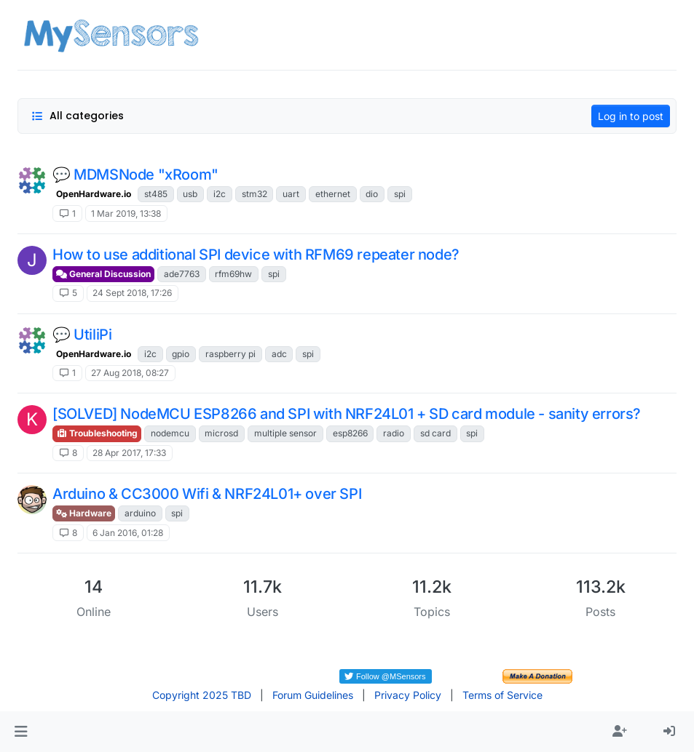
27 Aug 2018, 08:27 (130, 372)
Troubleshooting (97, 433)
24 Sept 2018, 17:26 (132, 292)
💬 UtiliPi (81, 334)
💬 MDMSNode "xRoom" (135, 174)
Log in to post (630, 116)
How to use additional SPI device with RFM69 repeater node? (256, 254)
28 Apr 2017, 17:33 (129, 452)
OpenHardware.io (93, 193)
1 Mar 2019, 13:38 (126, 213)
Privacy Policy (407, 695)
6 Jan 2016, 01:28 (127, 532)
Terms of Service (502, 695)
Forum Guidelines (312, 695)
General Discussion (103, 273)
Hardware (83, 513)
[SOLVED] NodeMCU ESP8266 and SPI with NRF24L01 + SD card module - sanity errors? (346, 414)
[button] (21, 731)
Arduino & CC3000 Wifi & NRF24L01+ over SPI (206, 494)
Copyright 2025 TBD (201, 695)
